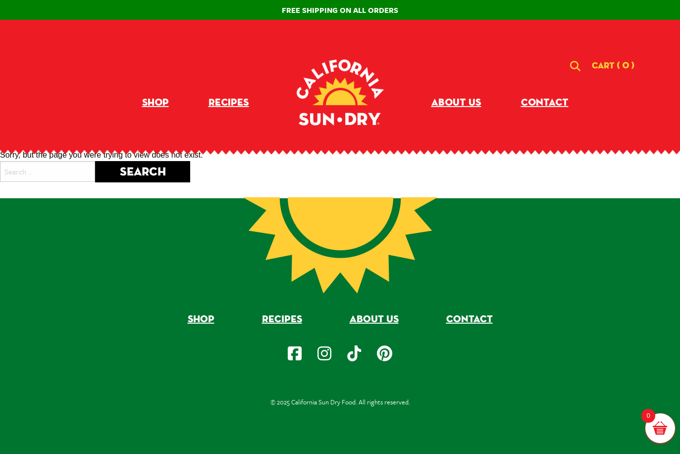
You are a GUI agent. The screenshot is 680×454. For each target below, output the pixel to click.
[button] (613, 66)
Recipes (229, 103)
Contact (545, 103)
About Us (456, 103)
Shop (155, 103)
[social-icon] (295, 353)
